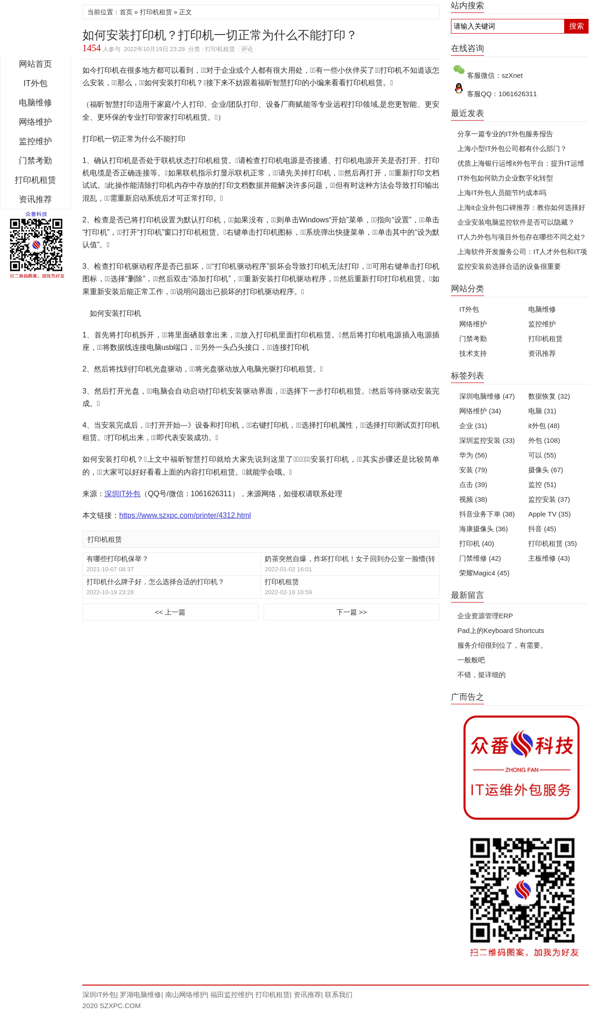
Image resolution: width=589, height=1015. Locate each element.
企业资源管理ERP (485, 616)
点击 (473, 484)
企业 (473, 425)
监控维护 (35, 141)
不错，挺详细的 (481, 675)
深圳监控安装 (487, 440)
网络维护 (35, 122)
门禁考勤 (35, 160)
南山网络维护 (186, 994)
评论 (247, 49)
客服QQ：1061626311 (502, 94)
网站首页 (35, 64)
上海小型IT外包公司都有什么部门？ (512, 148)
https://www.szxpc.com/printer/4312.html (185, 515)
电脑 (542, 411)
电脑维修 (542, 309)
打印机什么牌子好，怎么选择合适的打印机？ (156, 582)
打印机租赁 (35, 180)
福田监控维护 (231, 994)
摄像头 (545, 470)
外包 (544, 440)
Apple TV (549, 514)
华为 (473, 455)
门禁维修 (480, 558)
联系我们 (338, 994)
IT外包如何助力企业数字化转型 (505, 178)
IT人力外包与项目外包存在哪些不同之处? (521, 237)
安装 (473, 470)
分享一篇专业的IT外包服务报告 (505, 134)
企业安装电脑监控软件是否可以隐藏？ (516, 222)
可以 (542, 455)
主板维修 (549, 558)
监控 (542, 484)
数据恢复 (549, 396)
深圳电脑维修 (487, 396)
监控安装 (549, 499)
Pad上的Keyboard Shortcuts (500, 630)
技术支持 (473, 353)
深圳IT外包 (35, 29)
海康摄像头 (483, 529)
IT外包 (35, 83)
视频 (473, 499)
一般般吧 (471, 660)
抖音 (542, 529)
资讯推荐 (35, 199)
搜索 (576, 26)
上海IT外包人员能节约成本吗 (501, 193)
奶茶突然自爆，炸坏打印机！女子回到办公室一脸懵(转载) (350, 559)
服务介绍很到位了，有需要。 (502, 645)
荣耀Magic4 (484, 573)
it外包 (544, 425)
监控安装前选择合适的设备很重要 (509, 266)
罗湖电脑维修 (140, 994)
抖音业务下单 (487, 514)
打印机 (476, 543)
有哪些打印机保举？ (118, 559)
